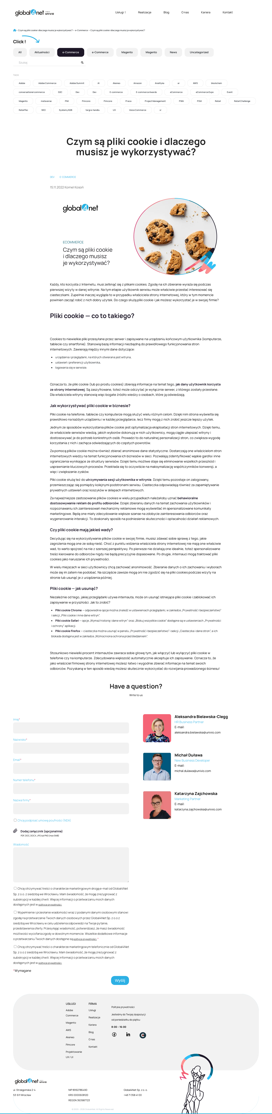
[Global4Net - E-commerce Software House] (34, 13)
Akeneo (116, 83)
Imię (71, 725)
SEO (43, 110)
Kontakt (228, 12)
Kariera (205, 12)
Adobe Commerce (47, 83)
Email (71, 766)
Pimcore (86, 101)
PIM (67, 101)
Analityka (159, 83)
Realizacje (144, 12)
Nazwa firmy (71, 806)
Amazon (138, 83)
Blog (166, 12)
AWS (195, 83)
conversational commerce (32, 92)
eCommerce (176, 92)
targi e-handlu (92, 110)
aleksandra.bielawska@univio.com (200, 732)
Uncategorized (207, 52)
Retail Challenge (242, 101)
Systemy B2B (65, 110)
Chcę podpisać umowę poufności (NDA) (42, 820)
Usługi (120, 12)
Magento (131, 52)
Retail (218, 101)
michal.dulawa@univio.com (194, 771)
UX (114, 110)
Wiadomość (71, 862)
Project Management (155, 101)
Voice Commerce (137, 110)
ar (179, 83)
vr (160, 110)
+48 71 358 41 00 (133, 1095)
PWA (181, 101)
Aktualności (43, 52)
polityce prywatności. (50, 904)
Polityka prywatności (123, 1007)
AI (98, 83)
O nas (185, 12)
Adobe (22, 83)
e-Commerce (73, 52)
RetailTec (23, 110)
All (20, 52)
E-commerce (116, 92)
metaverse (46, 101)
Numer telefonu (71, 786)
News (180, 52)
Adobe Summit (77, 83)
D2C (60, 92)
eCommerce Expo (205, 92)
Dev (77, 92)
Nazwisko (71, 746)
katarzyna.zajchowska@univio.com (200, 809)
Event (230, 92)
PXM (199, 101)
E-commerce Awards (146, 92)
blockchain (216, 83)
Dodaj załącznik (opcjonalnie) (42, 831)
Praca (128, 101)
